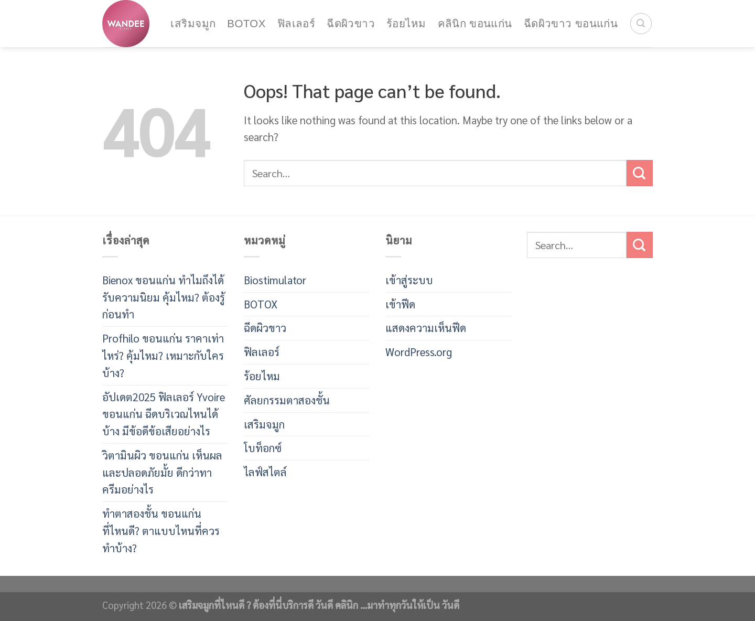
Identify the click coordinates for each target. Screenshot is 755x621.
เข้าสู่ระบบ (409, 280)
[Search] (641, 24)
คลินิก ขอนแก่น (475, 23)
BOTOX (246, 23)
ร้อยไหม (406, 23)
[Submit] (640, 173)
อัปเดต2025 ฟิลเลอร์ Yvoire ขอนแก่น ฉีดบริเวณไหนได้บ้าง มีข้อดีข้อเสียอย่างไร (163, 414)
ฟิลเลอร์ (296, 23)
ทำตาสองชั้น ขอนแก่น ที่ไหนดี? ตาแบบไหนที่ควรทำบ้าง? (161, 530)
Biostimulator (275, 280)
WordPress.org (418, 352)
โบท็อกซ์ (263, 448)
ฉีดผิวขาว (351, 23)
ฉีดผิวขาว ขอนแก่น (571, 23)
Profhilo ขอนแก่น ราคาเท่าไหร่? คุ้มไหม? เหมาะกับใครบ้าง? (163, 355)
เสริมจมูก (192, 23)
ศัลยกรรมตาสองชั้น (287, 400)
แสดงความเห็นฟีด (425, 327)
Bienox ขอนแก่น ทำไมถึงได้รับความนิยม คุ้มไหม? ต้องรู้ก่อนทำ (163, 297)
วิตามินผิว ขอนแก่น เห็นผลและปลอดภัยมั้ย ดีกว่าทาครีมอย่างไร (162, 472)
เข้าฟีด (400, 304)
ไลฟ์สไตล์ (265, 472)
